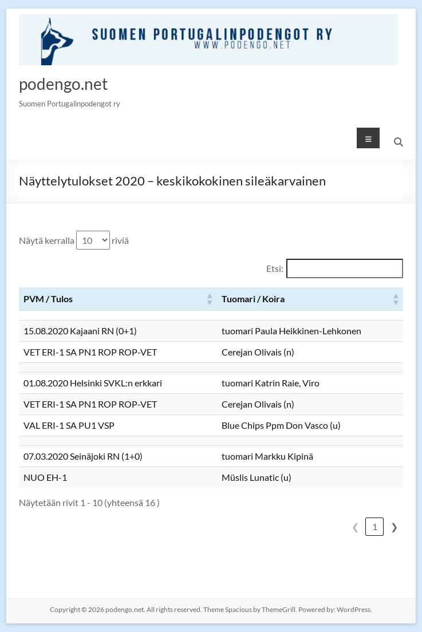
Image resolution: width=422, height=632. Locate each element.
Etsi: (274, 268)
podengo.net (63, 83)
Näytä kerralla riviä (74, 240)
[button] (209, 299)
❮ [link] (355, 526)
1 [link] (374, 526)
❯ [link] (394, 526)
